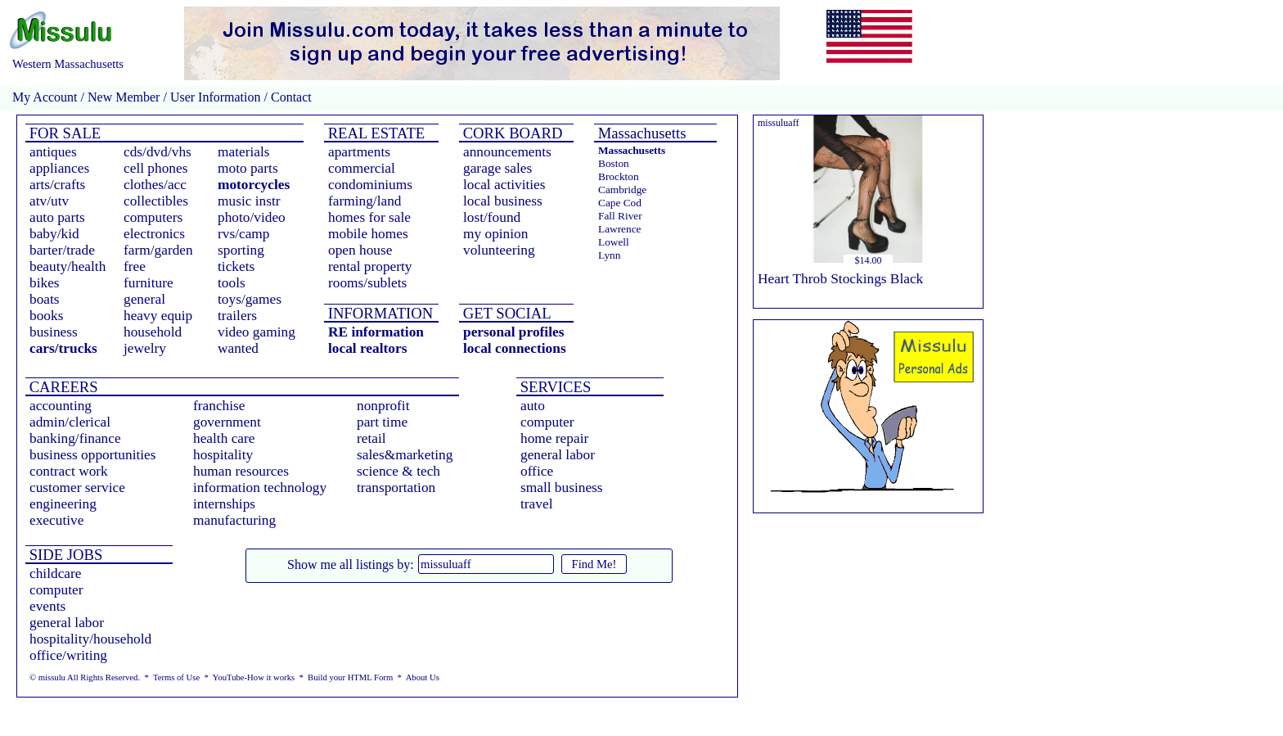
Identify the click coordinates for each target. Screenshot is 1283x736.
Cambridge (622, 189)
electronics (154, 234)
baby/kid (54, 234)
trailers (237, 315)
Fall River (620, 216)
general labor (557, 455)
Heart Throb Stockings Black (840, 279)
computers (153, 217)
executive (56, 520)
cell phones (155, 168)
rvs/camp (244, 234)
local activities (504, 184)
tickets (236, 266)
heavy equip (158, 315)
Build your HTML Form (350, 677)
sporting (241, 250)
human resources (241, 471)
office (536, 471)
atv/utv (49, 201)
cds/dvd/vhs (157, 152)
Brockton (618, 176)
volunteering (499, 250)
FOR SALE (63, 133)
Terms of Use (176, 677)
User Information (215, 97)
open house (360, 250)
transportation (396, 487)
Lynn (609, 255)
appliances (59, 168)
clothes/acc (155, 184)
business (53, 332)
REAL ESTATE (374, 133)
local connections (514, 348)
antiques (53, 152)
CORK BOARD (510, 133)
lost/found (491, 217)
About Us (422, 677)
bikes (44, 283)
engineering (63, 504)
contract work (68, 471)
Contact (290, 97)
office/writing (68, 655)
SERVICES (553, 386)
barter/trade (62, 250)
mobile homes (368, 234)
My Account (45, 97)
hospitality (223, 455)
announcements (507, 152)
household (153, 332)
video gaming (256, 332)
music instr (249, 201)
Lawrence (620, 229)
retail (371, 438)
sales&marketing (404, 455)
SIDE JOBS (63, 554)
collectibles (156, 201)
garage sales (497, 168)
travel (536, 504)
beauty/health (67, 266)
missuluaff (778, 123)
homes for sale (369, 217)
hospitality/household (90, 639)
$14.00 (868, 260)
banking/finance (75, 438)
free (135, 266)
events (47, 606)
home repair (554, 438)
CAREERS (61, 386)
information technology (259, 487)
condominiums (370, 184)
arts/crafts (57, 184)
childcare (55, 573)
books (46, 315)
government (227, 422)
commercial (361, 168)
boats (44, 299)
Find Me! (594, 564)
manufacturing (234, 520)
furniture (148, 283)
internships (224, 504)
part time (382, 422)
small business (561, 487)
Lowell (613, 242)
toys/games (249, 299)
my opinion (495, 234)
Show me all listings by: (350, 564)
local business (502, 201)
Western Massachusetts (68, 63)
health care (224, 438)
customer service (77, 487)
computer (547, 422)
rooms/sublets (367, 283)
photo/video (252, 217)
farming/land (365, 201)
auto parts (57, 217)
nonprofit (383, 405)
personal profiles (513, 332)
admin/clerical (69, 422)
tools (231, 283)
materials (244, 152)
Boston (613, 163)
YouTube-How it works (254, 677)
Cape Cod (620, 202)
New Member (124, 97)
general (144, 299)
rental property (370, 266)
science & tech (398, 471)
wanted (238, 348)
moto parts (248, 168)
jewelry (145, 348)
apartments (359, 152)
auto (532, 405)
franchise (219, 405)
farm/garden (158, 250)
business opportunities (92, 455)
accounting (60, 405)
